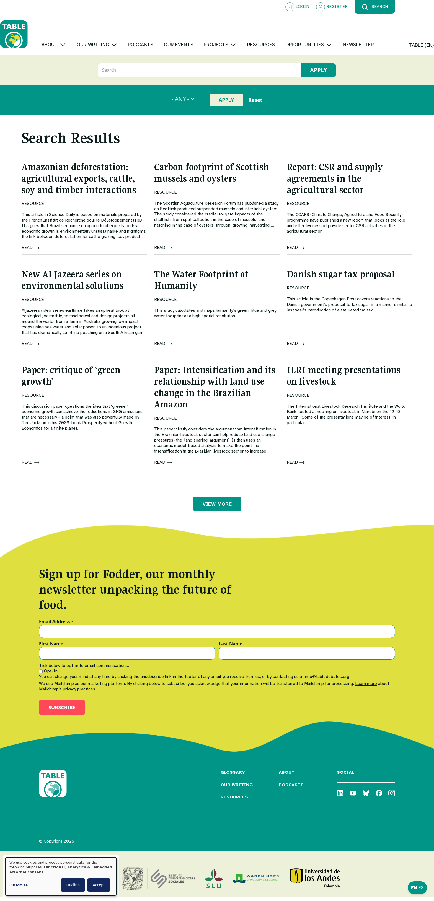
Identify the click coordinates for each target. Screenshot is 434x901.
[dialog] (61, 876)
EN (414, 887)
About (286, 775)
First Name (51, 647)
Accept (99, 884)
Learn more (366, 687)
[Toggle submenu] (101, 27)
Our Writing (237, 788)
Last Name (230, 647)
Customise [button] (18, 885)
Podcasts (291, 788)
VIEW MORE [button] (217, 507)
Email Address (56, 625)
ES (421, 887)
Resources (234, 800)
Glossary (233, 775)
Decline (73, 884)
